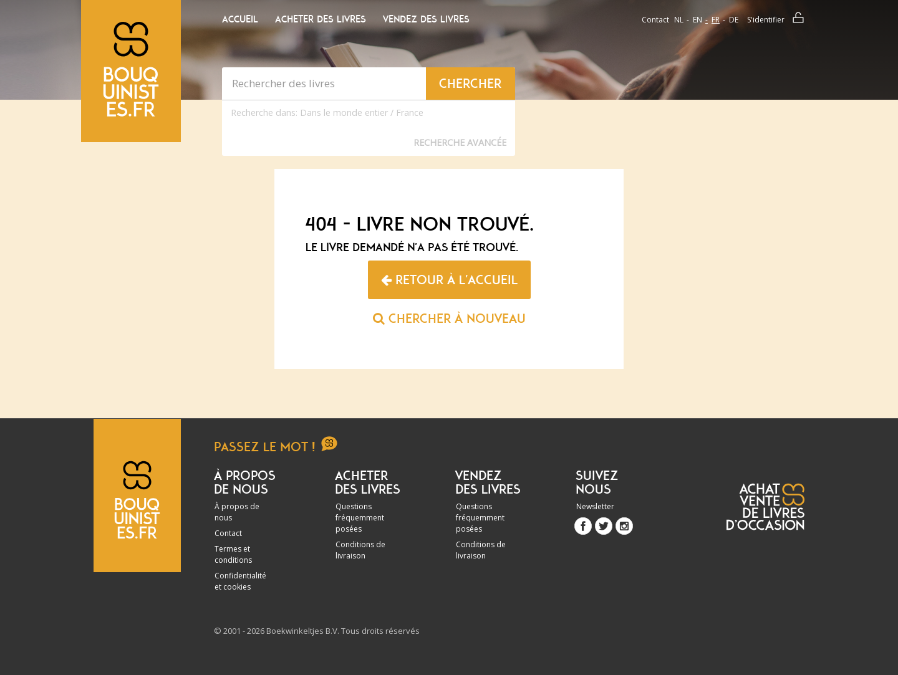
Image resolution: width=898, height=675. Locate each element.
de (733, 19)
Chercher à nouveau (449, 318)
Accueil (240, 19)
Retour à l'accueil (449, 279)
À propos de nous (237, 512)
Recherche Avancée (459, 142)
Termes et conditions (233, 554)
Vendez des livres (426, 19)
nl (678, 19)
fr (716, 19)
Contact (655, 19)
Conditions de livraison (360, 550)
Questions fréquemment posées (360, 517)
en (697, 19)
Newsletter (595, 506)
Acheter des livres (320, 19)
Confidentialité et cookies (240, 581)
